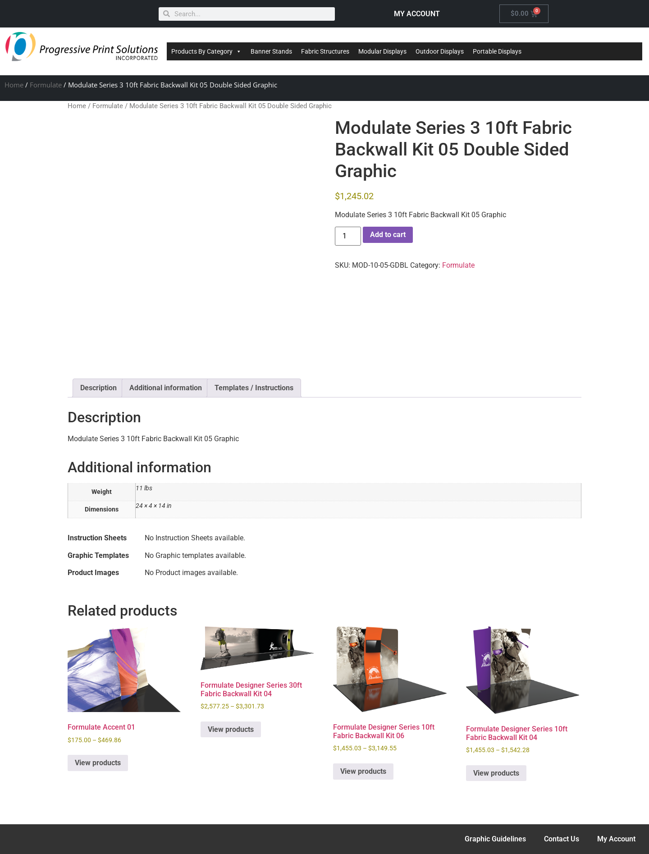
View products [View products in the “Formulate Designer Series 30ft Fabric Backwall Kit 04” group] (231, 729)
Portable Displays (497, 51)
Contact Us (561, 839)
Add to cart (388, 234)
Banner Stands (271, 51)
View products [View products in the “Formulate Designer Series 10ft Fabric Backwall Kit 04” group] (496, 773)
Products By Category (206, 51)
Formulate (46, 84)
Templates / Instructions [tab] (254, 388)
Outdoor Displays (440, 51)
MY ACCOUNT (417, 13)
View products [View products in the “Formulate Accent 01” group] (98, 762)
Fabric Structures (325, 51)
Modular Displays (382, 51)
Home (14, 84)
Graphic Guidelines (495, 839)
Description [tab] (98, 388)
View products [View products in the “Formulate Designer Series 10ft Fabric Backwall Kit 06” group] (363, 771)
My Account (616, 839)
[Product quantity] (348, 236)
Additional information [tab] (165, 388)
